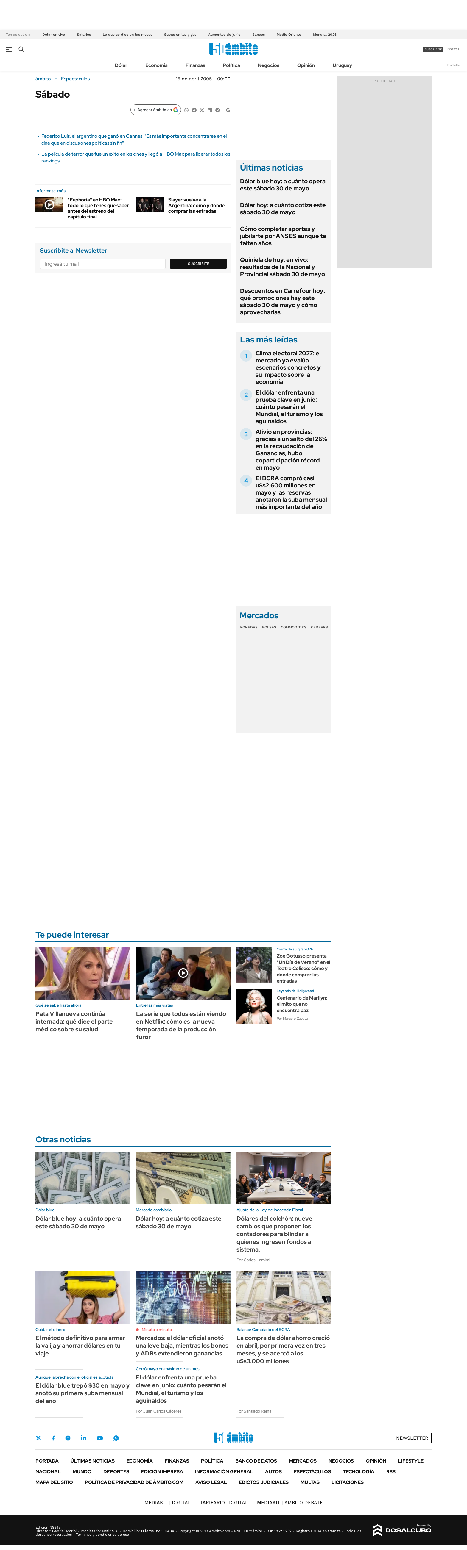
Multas (310, 1482)
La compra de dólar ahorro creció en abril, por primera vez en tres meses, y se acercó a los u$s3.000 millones (283, 1349)
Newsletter (453, 65)
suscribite (433, 49)
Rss (391, 1471)
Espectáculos (75, 78)
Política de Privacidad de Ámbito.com (134, 1482)
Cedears (319, 627)
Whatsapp (116, 1438)
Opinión (306, 65)
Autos (273, 1471)
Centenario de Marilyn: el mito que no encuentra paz (302, 1004)
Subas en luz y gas (180, 34)
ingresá (453, 49)
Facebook (53, 1438)
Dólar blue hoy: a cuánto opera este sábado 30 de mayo (283, 184)
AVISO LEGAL (211, 1482)
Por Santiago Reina (253, 1411)
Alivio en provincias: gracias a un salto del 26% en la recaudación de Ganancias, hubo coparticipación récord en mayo (291, 449)
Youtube (100, 1438)
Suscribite (198, 264)
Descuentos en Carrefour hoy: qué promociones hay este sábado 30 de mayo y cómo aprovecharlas (282, 301)
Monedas (248, 627)
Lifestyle (411, 1461)
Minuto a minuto (157, 1329)
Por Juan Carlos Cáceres (159, 1411)
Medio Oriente (289, 34)
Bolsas (269, 627)
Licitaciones (347, 1482)
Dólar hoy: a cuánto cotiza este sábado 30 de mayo (283, 208)
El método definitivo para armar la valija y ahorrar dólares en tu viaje (80, 1345)
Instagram (68, 1438)
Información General (224, 1471)
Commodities (293, 627)
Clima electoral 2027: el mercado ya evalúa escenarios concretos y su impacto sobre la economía (288, 367)
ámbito (43, 78)
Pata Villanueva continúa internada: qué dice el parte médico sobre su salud (74, 1021)
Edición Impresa (162, 1471)
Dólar (121, 65)
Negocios (268, 65)
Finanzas (195, 65)
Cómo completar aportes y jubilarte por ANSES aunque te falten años (283, 236)
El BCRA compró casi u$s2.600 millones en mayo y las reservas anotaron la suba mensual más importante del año (291, 492)
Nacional (48, 1471)
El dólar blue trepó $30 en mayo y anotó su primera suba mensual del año (82, 1393)
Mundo (82, 1471)
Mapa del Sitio (54, 1482)
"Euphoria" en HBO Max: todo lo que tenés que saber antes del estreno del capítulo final (98, 208)
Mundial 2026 (325, 34)
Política (231, 65)
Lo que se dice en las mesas (127, 34)
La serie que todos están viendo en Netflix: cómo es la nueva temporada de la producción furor (181, 1025)
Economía (156, 65)
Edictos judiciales (264, 1482)
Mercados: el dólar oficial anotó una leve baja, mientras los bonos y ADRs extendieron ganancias (182, 1345)
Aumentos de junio (224, 34)
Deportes (116, 1471)
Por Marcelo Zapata (292, 1018)
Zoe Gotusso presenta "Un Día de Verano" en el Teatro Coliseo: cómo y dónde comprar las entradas (303, 968)
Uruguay (342, 65)
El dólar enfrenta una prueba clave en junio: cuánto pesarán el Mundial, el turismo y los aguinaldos (289, 407)
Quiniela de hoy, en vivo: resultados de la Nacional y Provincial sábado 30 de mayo (282, 267)
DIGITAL (167, 1502)
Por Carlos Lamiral (253, 1260)
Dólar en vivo (53, 34)
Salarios (84, 34)
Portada (47, 1461)
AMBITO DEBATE (290, 1502)
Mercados (303, 1461)
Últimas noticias (93, 1461)
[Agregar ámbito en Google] (155, 109)
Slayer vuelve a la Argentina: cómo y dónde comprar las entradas (196, 205)
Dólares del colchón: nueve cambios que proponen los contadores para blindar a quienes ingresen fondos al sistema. (274, 1234)
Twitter (38, 1438)
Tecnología (358, 1471)
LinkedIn (83, 1438)
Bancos (258, 34)
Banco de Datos (256, 1461)
